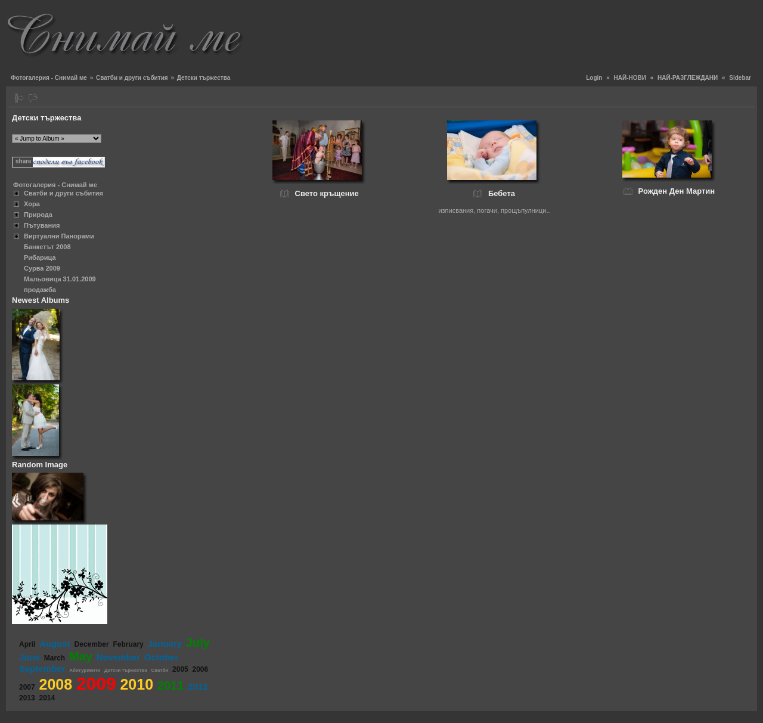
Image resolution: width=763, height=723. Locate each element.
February (128, 644)
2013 (27, 698)
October (161, 657)
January (165, 643)
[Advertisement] (540, 33)
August (54, 643)
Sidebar (740, 78)
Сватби (159, 670)
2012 (197, 686)
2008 (55, 684)
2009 (96, 683)
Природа (38, 214)
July (198, 642)
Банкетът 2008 (47, 246)
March (54, 658)
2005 (180, 669)
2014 (47, 698)
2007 (27, 687)
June (29, 657)
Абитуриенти (84, 670)
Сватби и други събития (132, 78)
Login (594, 78)
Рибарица (40, 257)
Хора (32, 203)
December (92, 644)
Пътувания (42, 225)
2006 (201, 669)
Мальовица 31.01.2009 (60, 279)
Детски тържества (125, 670)
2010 (136, 684)
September (42, 668)
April (27, 644)
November (118, 657)
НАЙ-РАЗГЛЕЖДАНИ (687, 78)
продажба (40, 289)
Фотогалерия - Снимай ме (49, 78)
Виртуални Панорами (59, 236)
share (23, 161)
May (80, 656)
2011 (170, 685)
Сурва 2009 (42, 268)
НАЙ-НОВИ (630, 78)
